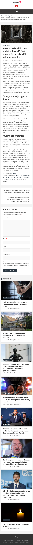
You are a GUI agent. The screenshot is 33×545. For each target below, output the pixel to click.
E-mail (5, 247)
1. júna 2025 (6, 308)
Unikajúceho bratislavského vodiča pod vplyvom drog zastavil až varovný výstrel (16, 400)
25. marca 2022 (7, 60)
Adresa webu (6, 254)
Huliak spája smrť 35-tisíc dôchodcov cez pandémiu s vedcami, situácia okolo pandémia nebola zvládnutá (16, 462)
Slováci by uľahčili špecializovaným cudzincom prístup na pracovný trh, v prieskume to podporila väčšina (18, 199)
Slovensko (6, 45)
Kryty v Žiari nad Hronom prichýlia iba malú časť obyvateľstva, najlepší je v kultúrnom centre (16, 177)
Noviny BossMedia (17, 60)
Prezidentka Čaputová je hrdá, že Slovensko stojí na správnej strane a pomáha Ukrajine (17, 191)
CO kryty (13, 173)
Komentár (6, 218)
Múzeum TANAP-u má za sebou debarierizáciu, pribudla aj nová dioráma (14, 335)
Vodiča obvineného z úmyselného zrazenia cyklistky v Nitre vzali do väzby (15, 304)
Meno (5, 239)
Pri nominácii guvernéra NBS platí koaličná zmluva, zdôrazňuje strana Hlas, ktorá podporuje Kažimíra (16, 431)
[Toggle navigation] (16, 11)
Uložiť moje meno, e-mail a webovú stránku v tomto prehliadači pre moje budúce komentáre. (16, 264)
